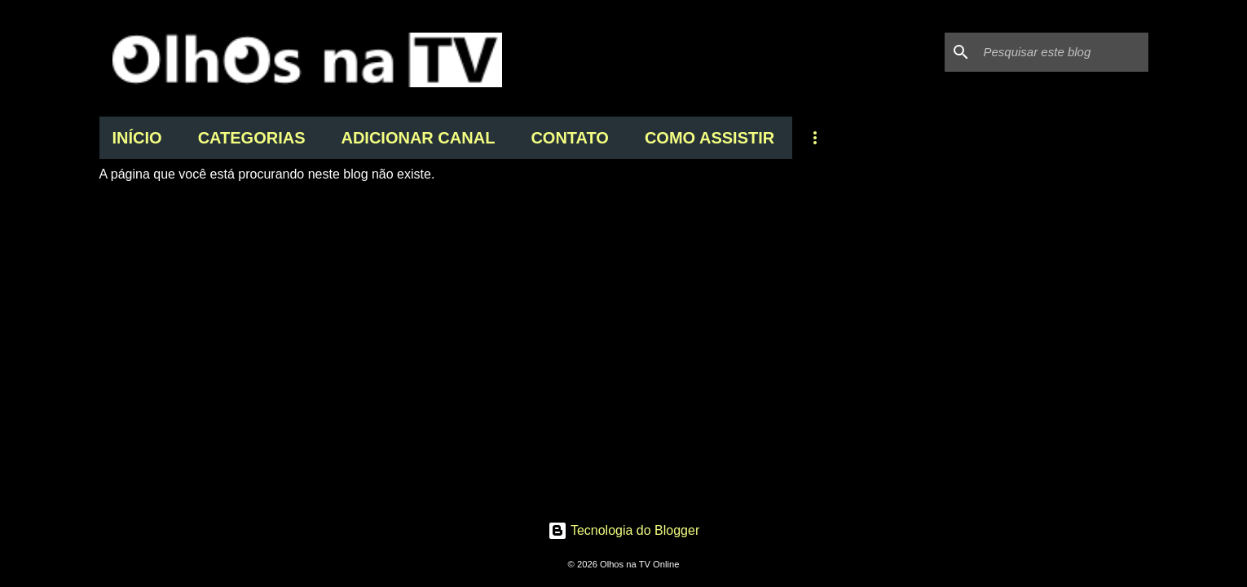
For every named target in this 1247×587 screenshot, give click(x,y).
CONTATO (570, 138)
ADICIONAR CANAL (418, 138)
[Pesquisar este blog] (1062, 52)
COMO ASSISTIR (709, 138)
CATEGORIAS (252, 138)
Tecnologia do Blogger (624, 530)
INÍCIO (137, 138)
